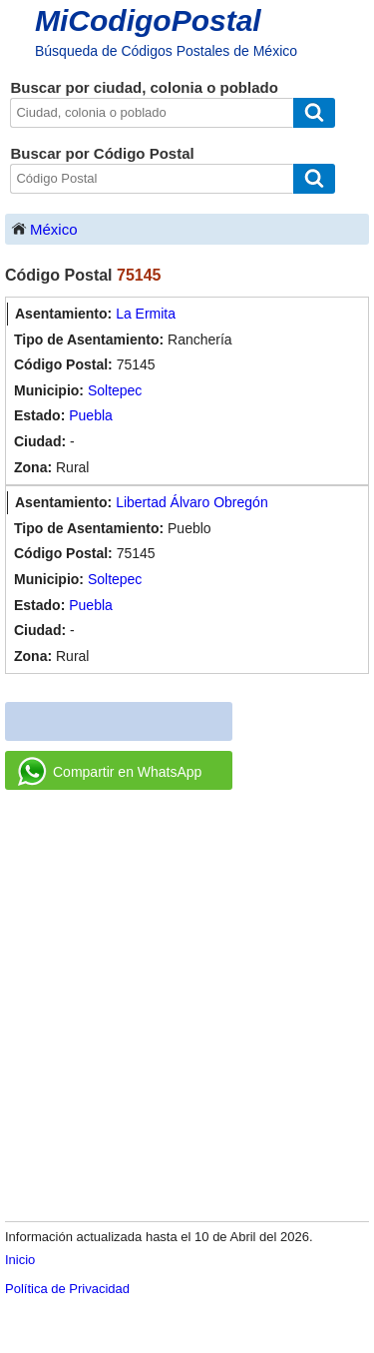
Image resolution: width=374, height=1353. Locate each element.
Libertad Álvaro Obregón (192, 502)
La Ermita (146, 314)
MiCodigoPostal (148, 20)
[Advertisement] (187, 1007)
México (44, 228)
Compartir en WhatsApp (109, 772)
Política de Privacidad (67, 1288)
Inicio (20, 1259)
